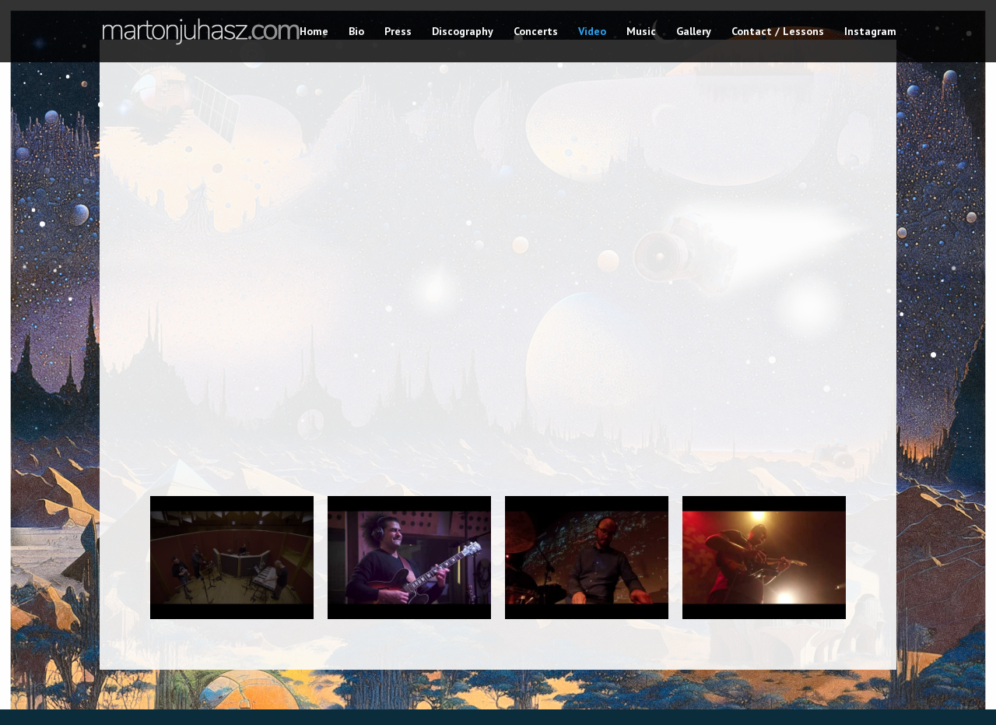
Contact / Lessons (777, 32)
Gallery (693, 32)
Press (398, 32)
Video (592, 32)
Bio (356, 32)
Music (641, 32)
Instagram (870, 32)
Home (314, 32)
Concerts (536, 32)
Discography (462, 32)
